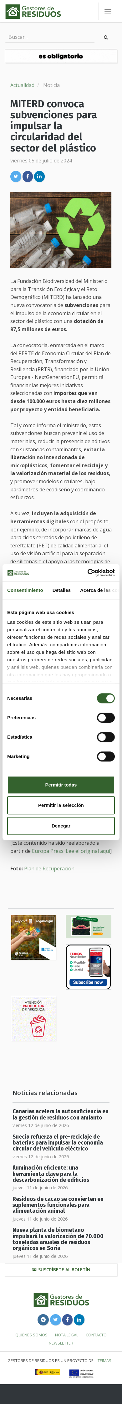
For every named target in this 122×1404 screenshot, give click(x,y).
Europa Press (48, 851)
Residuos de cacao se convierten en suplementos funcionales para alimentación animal (58, 1205)
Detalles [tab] (62, 590)
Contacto (96, 1335)
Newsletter (61, 1343)
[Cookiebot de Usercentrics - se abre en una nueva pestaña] (88, 573)
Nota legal (66, 1335)
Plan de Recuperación (49, 868)
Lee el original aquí (88, 851)
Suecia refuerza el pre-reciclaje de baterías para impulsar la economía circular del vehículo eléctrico (58, 1143)
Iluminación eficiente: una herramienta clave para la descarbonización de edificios (51, 1174)
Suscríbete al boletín (61, 1270)
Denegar (61, 825)
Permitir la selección (61, 805)
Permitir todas (61, 784)
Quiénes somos (31, 1335)
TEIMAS (104, 1360)
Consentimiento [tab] (25, 590)
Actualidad (22, 85)
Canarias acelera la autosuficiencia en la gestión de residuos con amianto (61, 1114)
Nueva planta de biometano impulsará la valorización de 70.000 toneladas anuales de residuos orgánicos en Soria (58, 1239)
